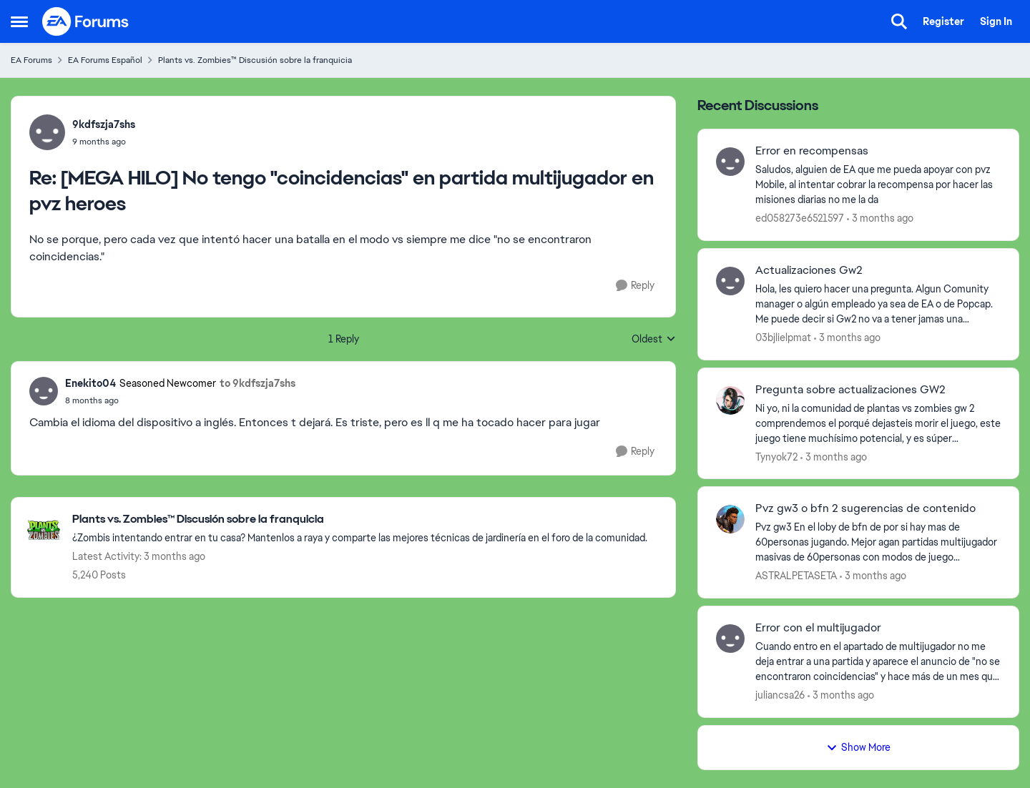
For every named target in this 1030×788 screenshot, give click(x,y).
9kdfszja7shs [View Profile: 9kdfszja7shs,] (103, 124)
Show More (858, 747)
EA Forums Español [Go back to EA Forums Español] (105, 60)
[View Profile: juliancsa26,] (730, 638)
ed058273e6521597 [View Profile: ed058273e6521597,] (799, 218)
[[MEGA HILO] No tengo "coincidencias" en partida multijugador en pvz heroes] (103, 141)
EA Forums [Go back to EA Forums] (31, 60)
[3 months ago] (880, 218)
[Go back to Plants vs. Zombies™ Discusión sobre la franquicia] (359, 519)
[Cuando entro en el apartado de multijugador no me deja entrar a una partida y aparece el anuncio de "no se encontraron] (878, 661)
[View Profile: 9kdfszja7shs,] (47, 132)
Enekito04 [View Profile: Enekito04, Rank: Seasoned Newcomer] (90, 383)
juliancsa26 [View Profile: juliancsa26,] (780, 695)
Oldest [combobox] (654, 340)
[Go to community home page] (85, 21)
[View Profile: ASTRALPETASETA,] (730, 519)
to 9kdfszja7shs (257, 383)
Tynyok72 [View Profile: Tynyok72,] (776, 456)
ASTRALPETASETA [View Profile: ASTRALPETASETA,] (796, 575)
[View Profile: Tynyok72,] (730, 400)
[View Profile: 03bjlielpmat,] (730, 281)
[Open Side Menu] (19, 21)
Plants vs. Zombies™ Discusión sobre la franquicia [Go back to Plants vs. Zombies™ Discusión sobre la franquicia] (255, 60)
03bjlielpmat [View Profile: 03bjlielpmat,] (783, 337)
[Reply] (635, 285)
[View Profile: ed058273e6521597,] (730, 161)
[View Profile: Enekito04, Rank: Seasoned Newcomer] (43, 391)
